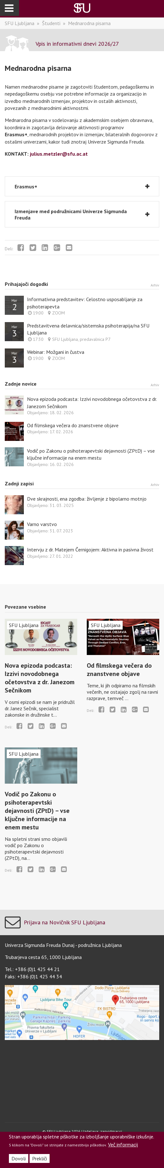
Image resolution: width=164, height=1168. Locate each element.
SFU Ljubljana (19, 23)
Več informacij (123, 1144)
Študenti (51, 23)
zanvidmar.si (111, 1131)
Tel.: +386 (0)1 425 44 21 (32, 969)
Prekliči (39, 1158)
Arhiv (155, 285)
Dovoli (18, 1158)
